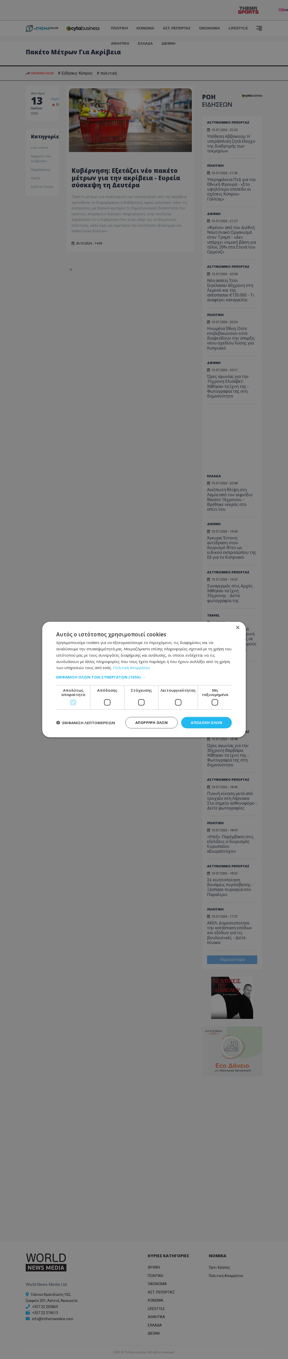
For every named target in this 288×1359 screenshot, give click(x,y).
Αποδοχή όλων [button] (206, 722)
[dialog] (144, 679)
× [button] (237, 628)
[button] (144, 677)
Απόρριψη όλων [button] (151, 722)
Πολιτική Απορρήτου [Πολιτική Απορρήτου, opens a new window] (131, 667)
